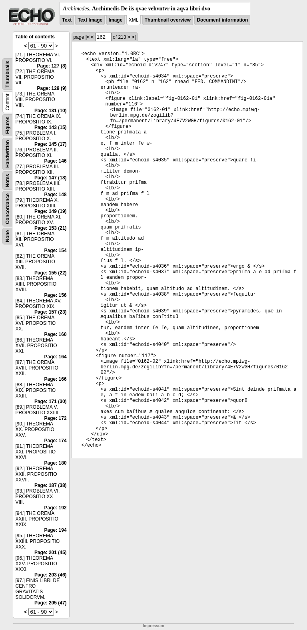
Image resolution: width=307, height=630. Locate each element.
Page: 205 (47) (50, 603)
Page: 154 (55, 250)
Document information (222, 20)
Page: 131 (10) (50, 110)
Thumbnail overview (168, 20)
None (7, 236)
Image (116, 20)
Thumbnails (7, 74)
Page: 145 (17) (50, 144)
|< (88, 37)
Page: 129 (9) (52, 88)
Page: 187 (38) (50, 485)
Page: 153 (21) (50, 228)
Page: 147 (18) (50, 178)
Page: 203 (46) (50, 575)
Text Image (90, 20)
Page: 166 (55, 379)
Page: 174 (55, 440)
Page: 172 (55, 418)
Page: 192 (55, 508)
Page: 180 (55, 463)
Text (67, 20)
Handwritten (7, 154)
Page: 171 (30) (50, 401)
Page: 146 (55, 161)
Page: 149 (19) (50, 211)
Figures (7, 125)
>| (134, 37)
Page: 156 (55, 295)
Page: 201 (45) (50, 552)
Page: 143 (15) (50, 127)
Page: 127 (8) (52, 66)
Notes (7, 180)
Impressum (153, 626)
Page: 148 (55, 194)
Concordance (7, 208)
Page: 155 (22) (50, 273)
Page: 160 (55, 334)
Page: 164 (55, 357)
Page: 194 (55, 530)
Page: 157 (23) (50, 312)
